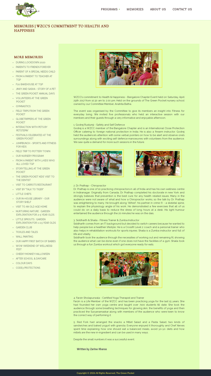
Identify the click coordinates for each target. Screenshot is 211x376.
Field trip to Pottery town (33, 151)
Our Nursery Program (30, 156)
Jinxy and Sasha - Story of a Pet (36, 89)
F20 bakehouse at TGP (29, 84)
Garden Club (24, 227)
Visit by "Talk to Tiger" (30, 189)
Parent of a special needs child (35, 71)
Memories (135, 9)
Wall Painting (24, 236)
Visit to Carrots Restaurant (34, 184)
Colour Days (24, 263)
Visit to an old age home (31, 206)
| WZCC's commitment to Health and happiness (61, 28)
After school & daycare (31, 258)
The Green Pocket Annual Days (35, 93)
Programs (110, 9)
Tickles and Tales (27, 232)
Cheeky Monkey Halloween (33, 254)
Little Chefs (23, 194)
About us (158, 9)
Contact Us (182, 9)
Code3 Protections (28, 268)
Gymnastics (23, 106)
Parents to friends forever (33, 67)
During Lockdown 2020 (30, 62)
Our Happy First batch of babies (36, 241)
